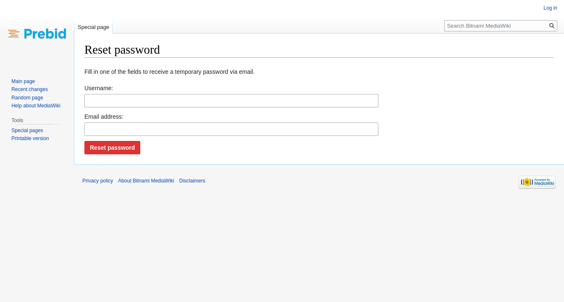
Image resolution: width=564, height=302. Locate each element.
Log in (550, 8)
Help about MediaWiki (35, 106)
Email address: (103, 116)
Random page (27, 98)
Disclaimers (192, 181)
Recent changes (29, 89)
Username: (98, 88)
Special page (93, 27)
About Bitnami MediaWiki (146, 181)
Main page (23, 81)
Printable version (30, 138)
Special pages (27, 130)
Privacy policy (97, 181)
